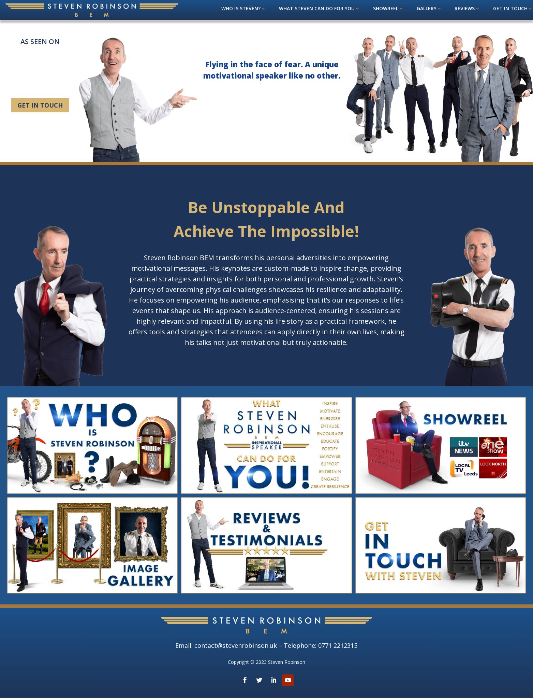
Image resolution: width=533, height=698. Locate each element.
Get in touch (510, 9)
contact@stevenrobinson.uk (235, 645)
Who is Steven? (241, 9)
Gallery (426, 9)
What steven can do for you (317, 9)
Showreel (385, 9)
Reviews (465, 9)
